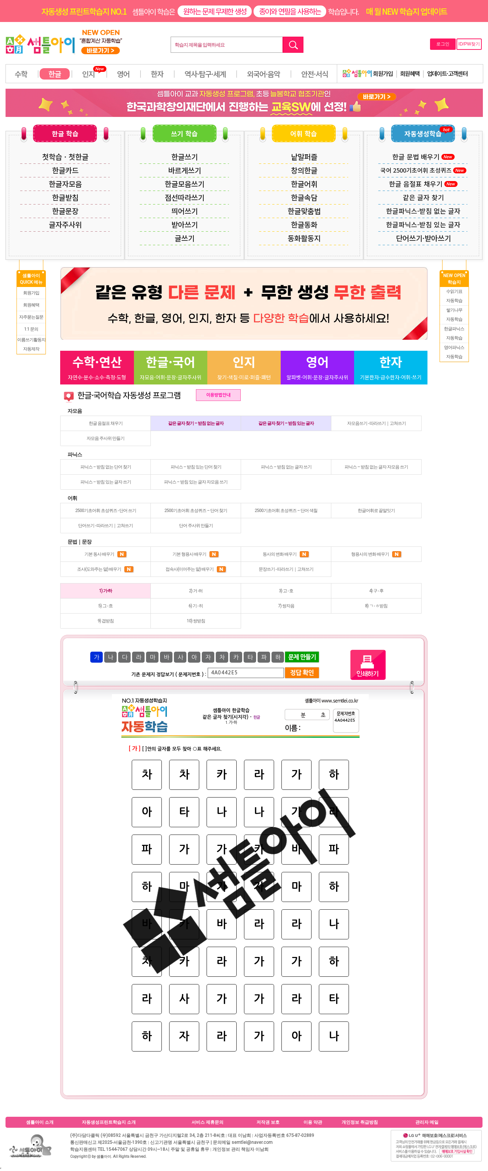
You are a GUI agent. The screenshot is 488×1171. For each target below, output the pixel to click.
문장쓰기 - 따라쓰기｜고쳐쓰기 (286, 569)
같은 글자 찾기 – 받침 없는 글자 (195, 423)
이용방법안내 (218, 395)
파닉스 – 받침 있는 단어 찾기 (196, 466)
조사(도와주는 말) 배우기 (105, 569)
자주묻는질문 (31, 317)
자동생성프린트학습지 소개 (109, 1122)
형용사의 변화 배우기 (376, 554)
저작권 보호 (268, 1122)
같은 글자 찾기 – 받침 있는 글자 (286, 423)
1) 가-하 (105, 590)
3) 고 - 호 (286, 590)
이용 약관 (312, 1122)
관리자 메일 (426, 1122)
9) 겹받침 (106, 620)
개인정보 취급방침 (360, 1122)
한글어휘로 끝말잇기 (376, 510)
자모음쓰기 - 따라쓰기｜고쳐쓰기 (376, 423)
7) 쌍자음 (286, 605)
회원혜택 (410, 73)
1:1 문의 (31, 329)
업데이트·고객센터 (447, 73)
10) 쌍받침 (196, 620)
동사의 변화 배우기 (286, 554)
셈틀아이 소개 (40, 1122)
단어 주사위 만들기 (196, 525)
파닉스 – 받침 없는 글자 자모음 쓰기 (376, 466)
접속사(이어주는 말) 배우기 (195, 569)
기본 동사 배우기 (105, 554)
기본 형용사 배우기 (195, 554)
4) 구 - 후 (376, 590)
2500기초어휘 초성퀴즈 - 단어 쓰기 (105, 510)
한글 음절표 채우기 (106, 423)
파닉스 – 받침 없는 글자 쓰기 (286, 466)
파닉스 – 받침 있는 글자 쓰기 (105, 482)
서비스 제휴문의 (207, 1122)
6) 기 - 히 (196, 605)
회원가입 (368, 73)
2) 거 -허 (196, 590)
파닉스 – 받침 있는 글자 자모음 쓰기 (195, 482)
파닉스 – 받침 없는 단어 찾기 (105, 466)
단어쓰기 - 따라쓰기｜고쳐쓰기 (105, 525)
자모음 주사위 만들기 (105, 438)
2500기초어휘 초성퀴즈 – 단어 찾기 (195, 510)
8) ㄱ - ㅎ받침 (376, 605)
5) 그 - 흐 (105, 605)
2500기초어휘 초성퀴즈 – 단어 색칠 (286, 510)
